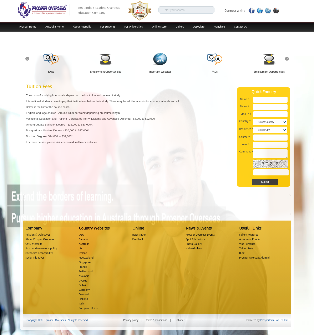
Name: (245, 99)
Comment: (246, 151)
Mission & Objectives (37, 234)
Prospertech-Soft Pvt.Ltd (274, 320)
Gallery (180, 26)
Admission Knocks (249, 239)
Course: (245, 136)
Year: (246, 144)
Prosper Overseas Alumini (254, 257)
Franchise (219, 26)
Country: (245, 121)
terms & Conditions (156, 320)
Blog (241, 253)
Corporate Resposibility (39, 253)
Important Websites (160, 71)
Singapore (85, 262)
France (83, 267)
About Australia (82, 26)
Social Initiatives (34, 257)
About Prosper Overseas (39, 239)
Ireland (83, 253)
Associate (198, 26)
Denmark (84, 294)
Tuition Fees (246, 248)
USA (81, 234)
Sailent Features (248, 234)
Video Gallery (194, 248)
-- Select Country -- (265, 122)
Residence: (246, 129)
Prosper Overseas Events (200, 234)
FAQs (51, 71)
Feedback (138, 239)
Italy (81, 303)
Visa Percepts (247, 244)
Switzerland (86, 271)
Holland (83, 299)
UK (80, 248)
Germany (84, 290)
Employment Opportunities (105, 71)
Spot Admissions (195, 239)
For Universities (134, 26)
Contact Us (240, 26)
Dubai (82, 285)
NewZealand (86, 257)
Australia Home (54, 26)
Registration (139, 234)
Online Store (159, 26)
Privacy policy (130, 320)
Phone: (245, 106)
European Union (88, 308)
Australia (84, 244)
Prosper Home (27, 26)
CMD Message (33, 244)
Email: (246, 113)
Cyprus (83, 280)
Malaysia (84, 276)
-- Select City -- (263, 129)
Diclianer (179, 320)
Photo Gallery (194, 244)
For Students (107, 26)
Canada (83, 239)
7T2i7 (270, 163)
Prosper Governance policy (41, 248)
